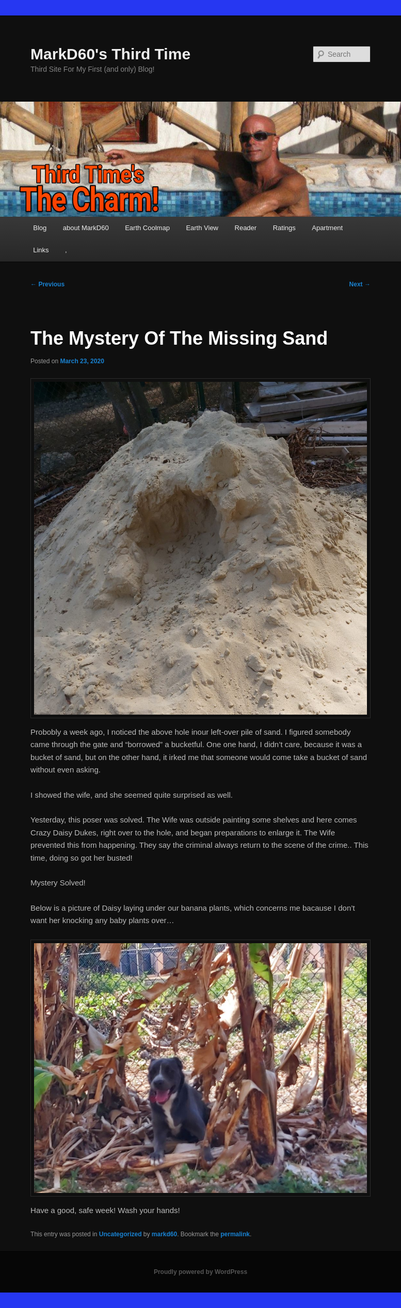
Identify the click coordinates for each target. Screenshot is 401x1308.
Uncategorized (120, 1234)
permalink (235, 1234)
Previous (47, 284)
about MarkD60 (86, 228)
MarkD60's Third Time (110, 53)
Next (360, 284)
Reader (246, 228)
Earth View (202, 228)
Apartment (327, 228)
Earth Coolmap (147, 228)
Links (41, 250)
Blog (39, 228)
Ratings (284, 228)
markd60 (164, 1234)
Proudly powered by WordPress (200, 1271)
